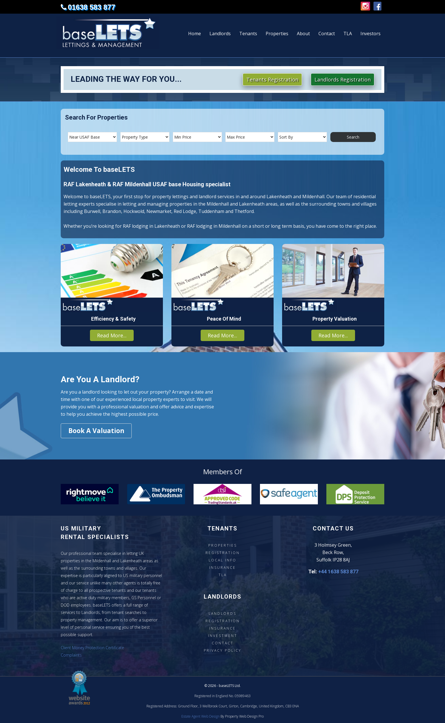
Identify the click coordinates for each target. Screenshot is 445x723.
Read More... (112, 335)
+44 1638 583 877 (338, 571)
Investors (370, 33)
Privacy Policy (223, 650)
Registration (222, 552)
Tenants (248, 33)
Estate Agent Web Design (200, 716)
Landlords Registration (342, 79)
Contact (326, 33)
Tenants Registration (272, 79)
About (303, 33)
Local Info (222, 560)
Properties (277, 33)
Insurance (222, 567)
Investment (222, 635)
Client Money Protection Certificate (92, 647)
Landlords (220, 33)
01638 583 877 (91, 7)
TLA (347, 33)
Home (194, 33)
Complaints (71, 655)
